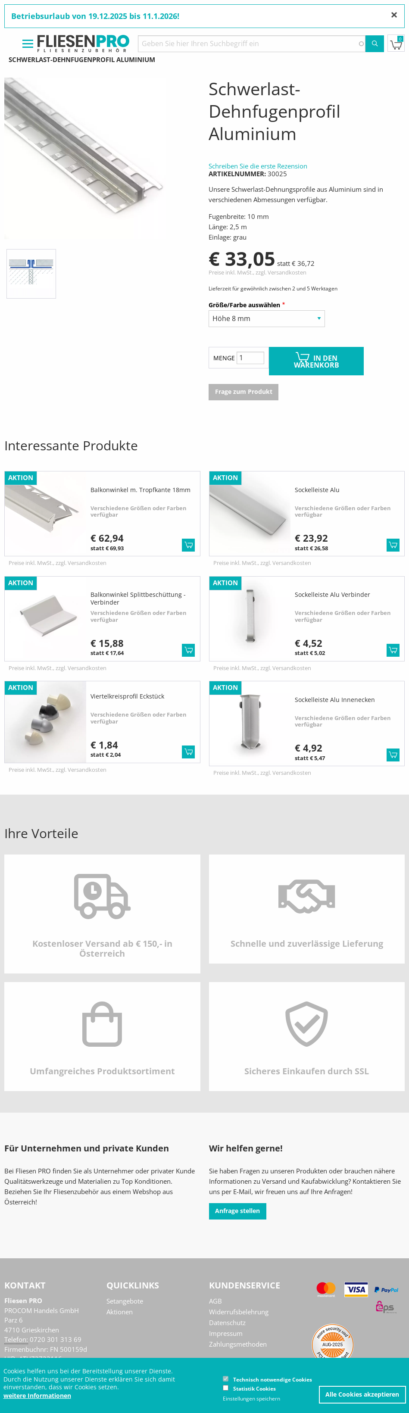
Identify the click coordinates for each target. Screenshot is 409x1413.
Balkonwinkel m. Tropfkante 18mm (140, 490)
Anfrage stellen (237, 1211)
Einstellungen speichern (251, 1398)
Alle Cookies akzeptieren (362, 1394)
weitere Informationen (37, 1396)
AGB (215, 1301)
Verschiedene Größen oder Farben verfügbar (139, 511)
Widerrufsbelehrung (239, 1311)
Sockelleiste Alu (317, 490)
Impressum (226, 1333)
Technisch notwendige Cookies (272, 1379)
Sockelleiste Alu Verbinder (332, 594)
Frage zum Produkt (243, 392)
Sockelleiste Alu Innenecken (335, 700)
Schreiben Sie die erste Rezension (258, 166)
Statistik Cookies (254, 1388)
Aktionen (119, 1311)
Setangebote (124, 1301)
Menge (224, 358)
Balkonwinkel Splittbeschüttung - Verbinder (138, 598)
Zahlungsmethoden (238, 1344)
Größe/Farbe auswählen (244, 305)
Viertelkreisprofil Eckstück (127, 696)
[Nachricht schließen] (394, 14)
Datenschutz (227, 1322)
